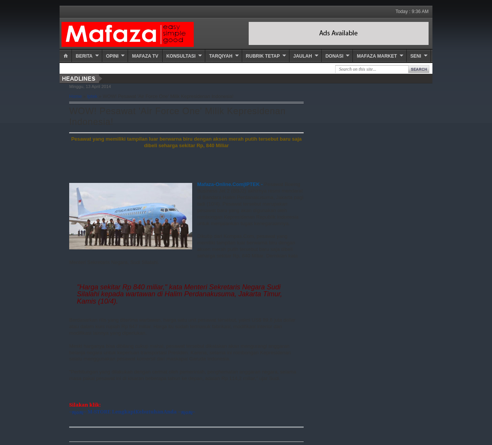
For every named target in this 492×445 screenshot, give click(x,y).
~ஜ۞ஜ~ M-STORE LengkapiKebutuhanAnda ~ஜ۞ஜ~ (132, 411)
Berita (84, 56)
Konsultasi (181, 56)
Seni (416, 56)
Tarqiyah (221, 56)
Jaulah (302, 56)
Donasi (335, 56)
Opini (112, 56)
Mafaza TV (145, 56)
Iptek (92, 96)
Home (75, 96)
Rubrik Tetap (263, 56)
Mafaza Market (377, 56)
